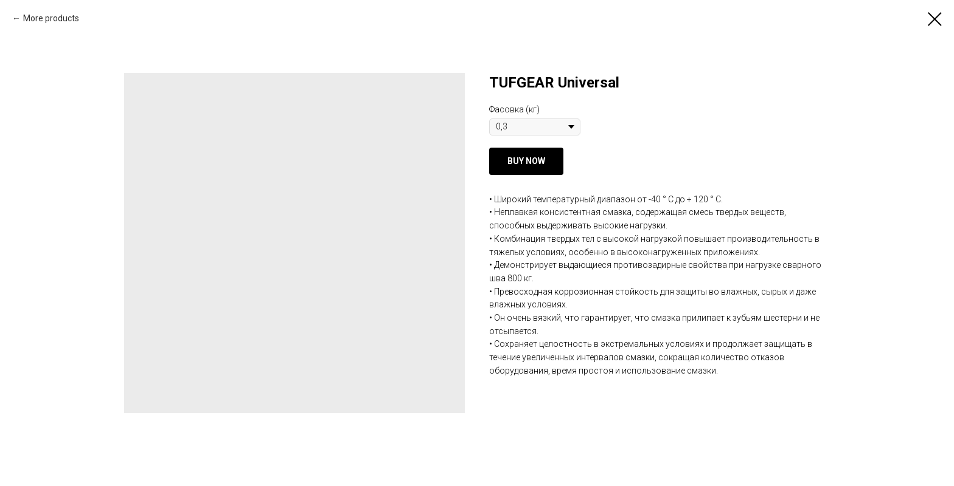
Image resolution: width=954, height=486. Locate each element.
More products (51, 18)
